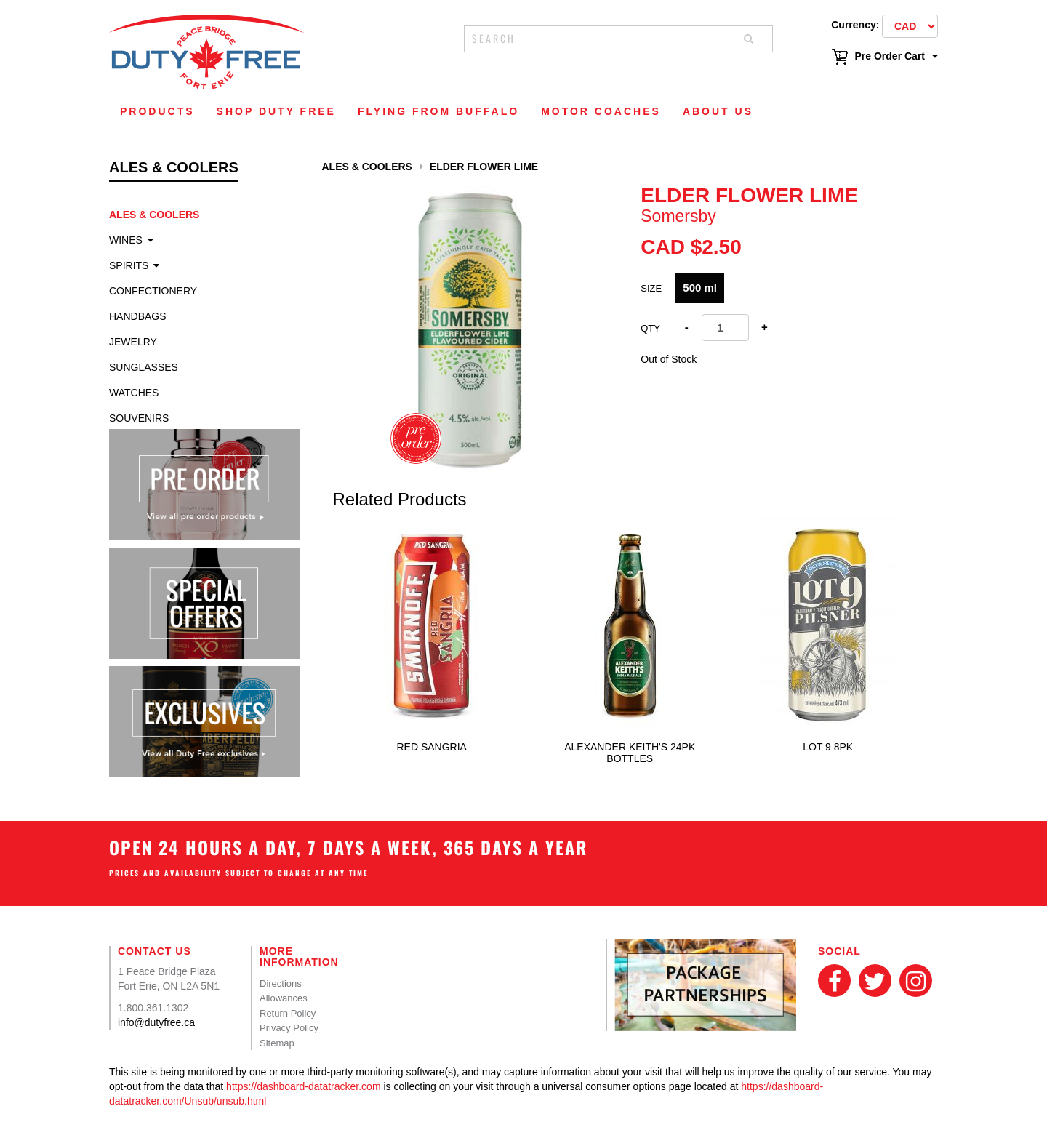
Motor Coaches (601, 111)
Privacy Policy (289, 1027)
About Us (718, 111)
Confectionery (153, 291)
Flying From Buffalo (438, 111)
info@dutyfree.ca (156, 1022)
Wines (126, 240)
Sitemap (277, 1043)
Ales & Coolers (154, 214)
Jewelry (133, 342)
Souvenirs (139, 418)
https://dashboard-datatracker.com (303, 1086)
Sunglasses (143, 367)
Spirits (128, 265)
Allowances (284, 998)
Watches (134, 392)
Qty (650, 328)
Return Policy (288, 1013)
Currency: (855, 25)
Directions (281, 983)
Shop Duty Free (276, 111)
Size (651, 288)
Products (157, 111)
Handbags (138, 316)
